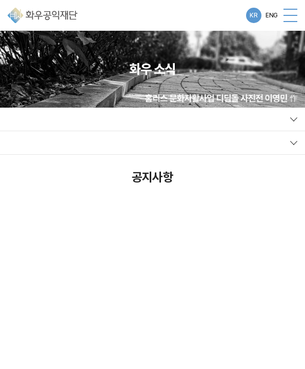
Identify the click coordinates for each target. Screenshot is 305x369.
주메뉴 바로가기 (0, 0)
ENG (272, 15)
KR (253, 15)
